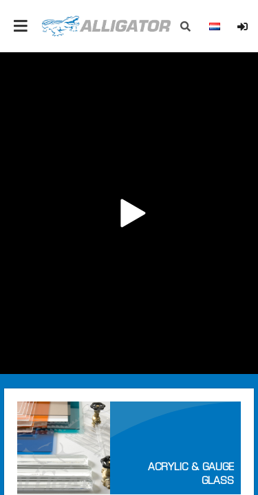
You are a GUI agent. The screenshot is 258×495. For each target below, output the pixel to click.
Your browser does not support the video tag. (129, 213)
